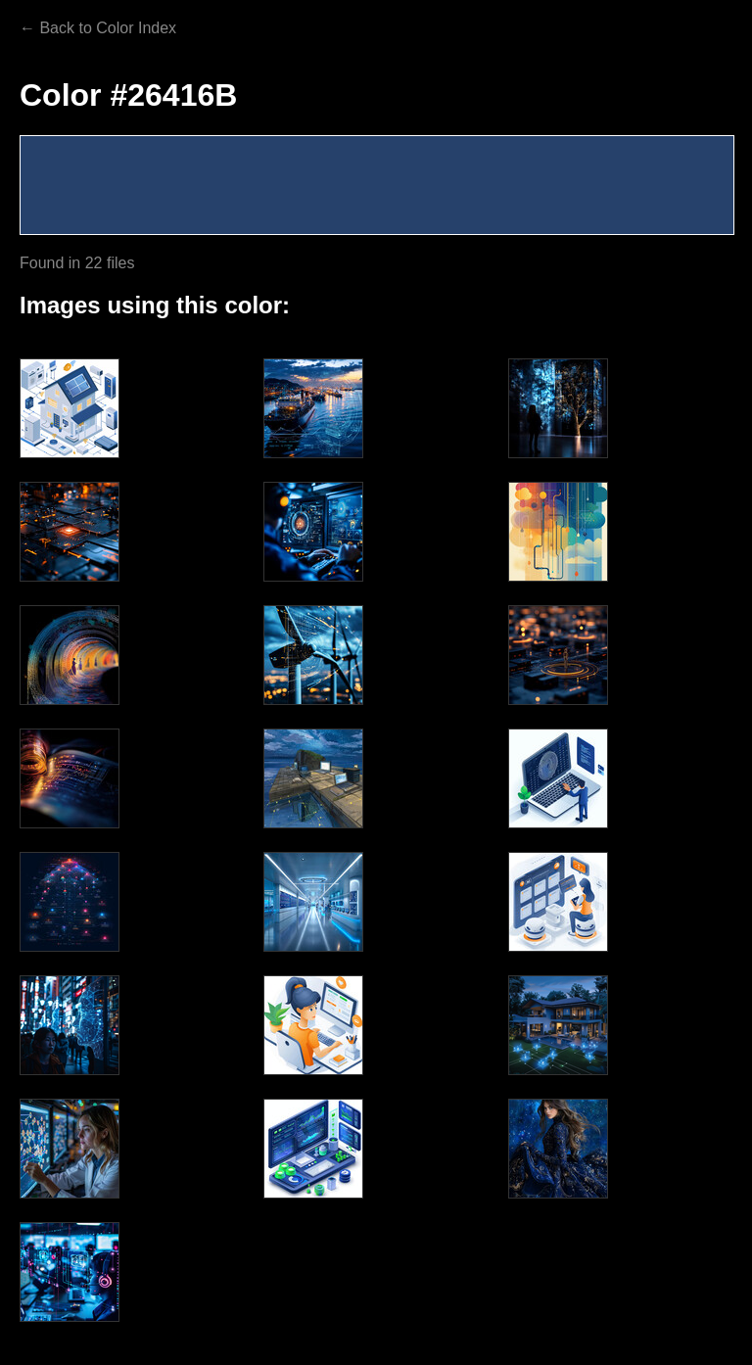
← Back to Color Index (98, 28)
